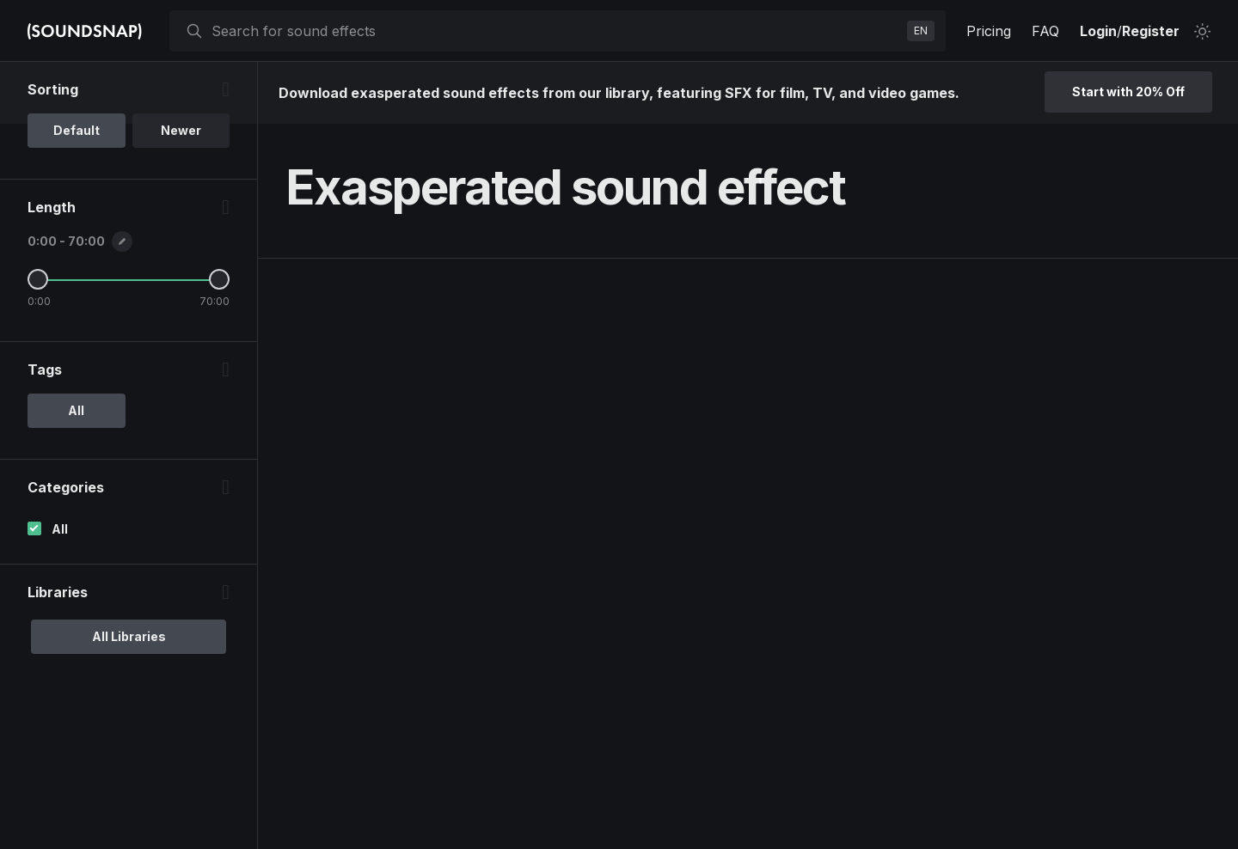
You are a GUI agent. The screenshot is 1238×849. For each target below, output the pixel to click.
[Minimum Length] (38, 279)
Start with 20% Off (1128, 91)
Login (1098, 31)
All (60, 529)
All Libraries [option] (129, 636)
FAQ (1045, 31)
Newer (181, 130)
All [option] (76, 410)
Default (76, 130)
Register (1151, 31)
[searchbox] (555, 31)
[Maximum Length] (219, 279)
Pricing (988, 31)
